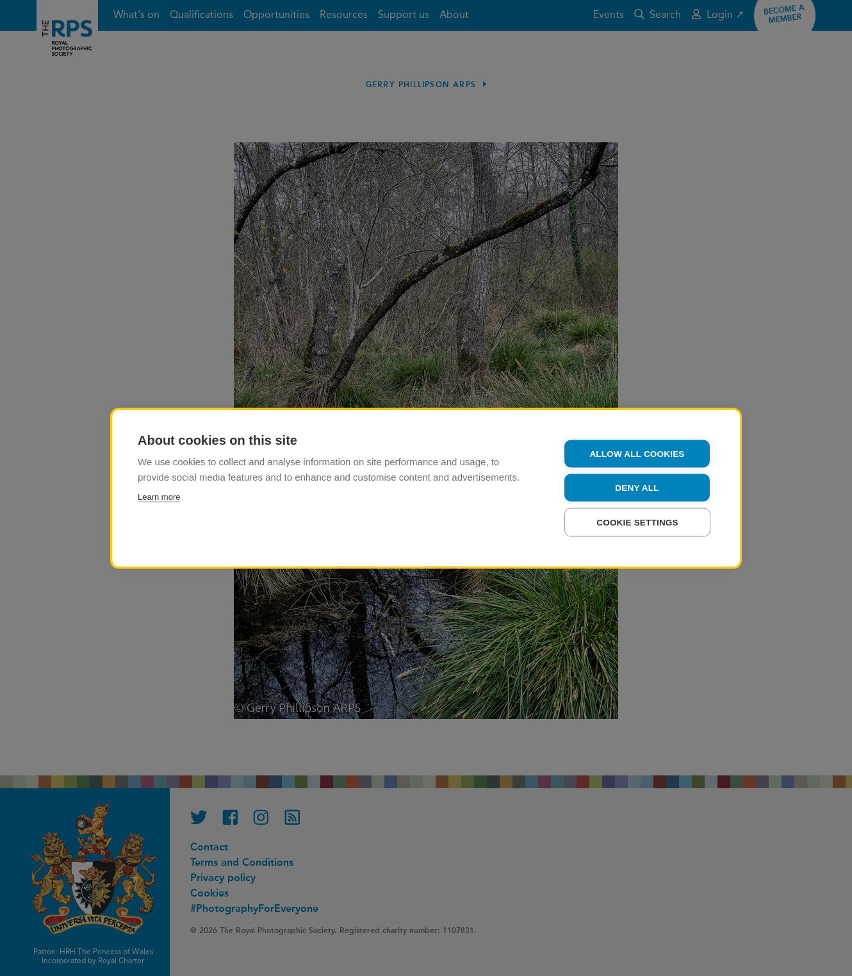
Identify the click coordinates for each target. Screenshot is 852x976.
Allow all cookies (636, 453)
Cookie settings (637, 522)
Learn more (159, 496)
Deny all (637, 487)
